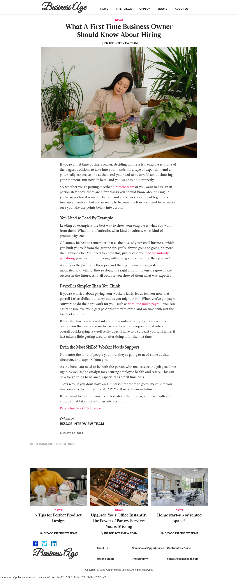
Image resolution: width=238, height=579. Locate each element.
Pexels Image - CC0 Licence (80, 408)
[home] (64, 7)
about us (181, 8)
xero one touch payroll (144, 304)
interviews (124, 8)
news (104, 8)
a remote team (123, 187)
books (162, 8)
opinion (145, 8)
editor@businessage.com (182, 558)
